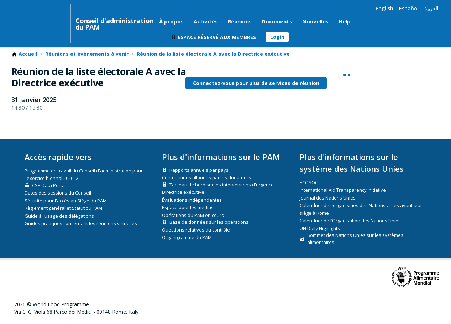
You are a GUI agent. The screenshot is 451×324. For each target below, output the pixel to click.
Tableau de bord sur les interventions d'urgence (221, 184)
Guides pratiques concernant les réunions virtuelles (81, 223)
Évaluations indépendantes (192, 200)
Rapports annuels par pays (199, 170)
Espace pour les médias (188, 207)
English (384, 8)
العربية (431, 8)
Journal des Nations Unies (328, 198)
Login (277, 36)
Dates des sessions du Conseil (58, 193)
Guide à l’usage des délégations (59, 216)
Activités (206, 21)
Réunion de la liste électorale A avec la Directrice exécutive (213, 54)
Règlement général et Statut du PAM (63, 208)
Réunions (240, 21)
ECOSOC (309, 182)
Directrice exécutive (183, 192)
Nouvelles (315, 21)
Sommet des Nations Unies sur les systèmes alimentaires (355, 238)
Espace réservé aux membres (217, 37)
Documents (277, 21)
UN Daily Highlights (320, 228)
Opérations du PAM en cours (193, 215)
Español (409, 8)
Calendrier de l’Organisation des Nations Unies (350, 220)
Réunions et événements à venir (87, 54)
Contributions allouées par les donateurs (206, 177)
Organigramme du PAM (187, 237)
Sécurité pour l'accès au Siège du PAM (66, 200)
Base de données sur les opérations (208, 222)
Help (345, 21)
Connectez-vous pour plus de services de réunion (256, 83)
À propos (171, 21)
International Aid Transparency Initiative (343, 190)
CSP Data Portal (49, 185)
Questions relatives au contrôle (196, 230)
